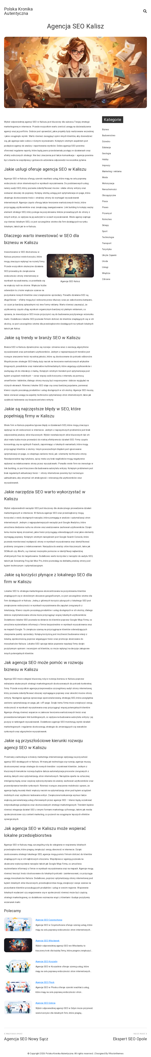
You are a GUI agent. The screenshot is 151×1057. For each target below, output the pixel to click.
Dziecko (106, 141)
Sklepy (105, 225)
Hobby (105, 159)
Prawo (105, 207)
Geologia (106, 153)
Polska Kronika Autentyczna (18, 11)
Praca (105, 201)
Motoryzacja (108, 183)
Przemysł (107, 213)
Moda (105, 177)
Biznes (105, 129)
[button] (145, 11)
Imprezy (106, 165)
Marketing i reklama (112, 171)
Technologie (108, 237)
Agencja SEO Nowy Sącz (26, 1039)
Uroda (105, 261)
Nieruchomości (109, 189)
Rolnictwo (107, 219)
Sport (105, 231)
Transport (106, 243)
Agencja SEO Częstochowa (49, 920)
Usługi (105, 267)
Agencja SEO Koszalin (46, 961)
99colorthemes (115, 1053)
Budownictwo (108, 135)
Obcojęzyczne (109, 195)
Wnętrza (106, 273)
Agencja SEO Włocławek (48, 940)
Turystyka (107, 249)
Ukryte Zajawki (109, 255)
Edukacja (106, 147)
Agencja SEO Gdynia (45, 1003)
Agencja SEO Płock (45, 982)
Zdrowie (106, 279)
